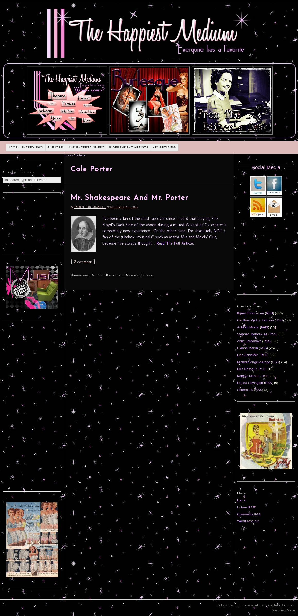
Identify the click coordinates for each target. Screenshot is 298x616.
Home (13, 147)
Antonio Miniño (248, 327)
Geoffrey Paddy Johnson (255, 320)
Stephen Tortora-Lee (252, 334)
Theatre (55, 147)
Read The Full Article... (175, 243)
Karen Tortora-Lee (90, 207)
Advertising (164, 147)
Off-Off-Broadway (106, 274)
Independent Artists (129, 147)
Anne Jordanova (249, 341)
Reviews (131, 274)
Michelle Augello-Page (253, 362)
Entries (246, 507)
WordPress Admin (283, 610)
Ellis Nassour (247, 369)
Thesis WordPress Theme (257, 605)
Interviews (32, 147)
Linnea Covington (250, 383)
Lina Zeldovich (248, 355)
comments (83, 262)
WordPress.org (248, 521)
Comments (249, 514)
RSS (269, 313)
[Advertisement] (32, 223)
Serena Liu (245, 390)
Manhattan (79, 274)
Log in (241, 500)
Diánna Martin (247, 348)
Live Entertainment (86, 147)
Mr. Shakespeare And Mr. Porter (129, 198)
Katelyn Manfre (248, 376)
